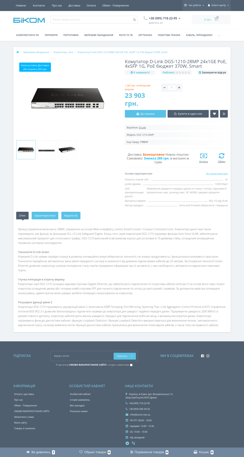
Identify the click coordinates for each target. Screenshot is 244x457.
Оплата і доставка (24, 394)
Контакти (125, 5)
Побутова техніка (169, 35)
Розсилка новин (79, 411)
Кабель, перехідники (199, 35)
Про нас (21, 5)
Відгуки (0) (71, 215)
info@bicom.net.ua (138, 414)
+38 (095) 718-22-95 (138, 403)
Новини (106, 5)
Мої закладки (77, 405)
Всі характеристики (217, 173)
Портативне (71, 35)
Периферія (51, 35)
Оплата (56, 5)
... (219, 35)
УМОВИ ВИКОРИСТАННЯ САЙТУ (32, 411)
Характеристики (45, 215)
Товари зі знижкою (24, 428)
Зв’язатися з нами (24, 417)
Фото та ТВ (125, 35)
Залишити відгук (214, 72)
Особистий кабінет (80, 394)
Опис (22, 215)
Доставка (39, 5)
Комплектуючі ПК (27, 35)
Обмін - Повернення (81, 5)
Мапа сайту (20, 422)
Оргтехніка (145, 35)
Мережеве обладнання (98, 35)
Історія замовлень (80, 399)
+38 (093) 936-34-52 (138, 409)
